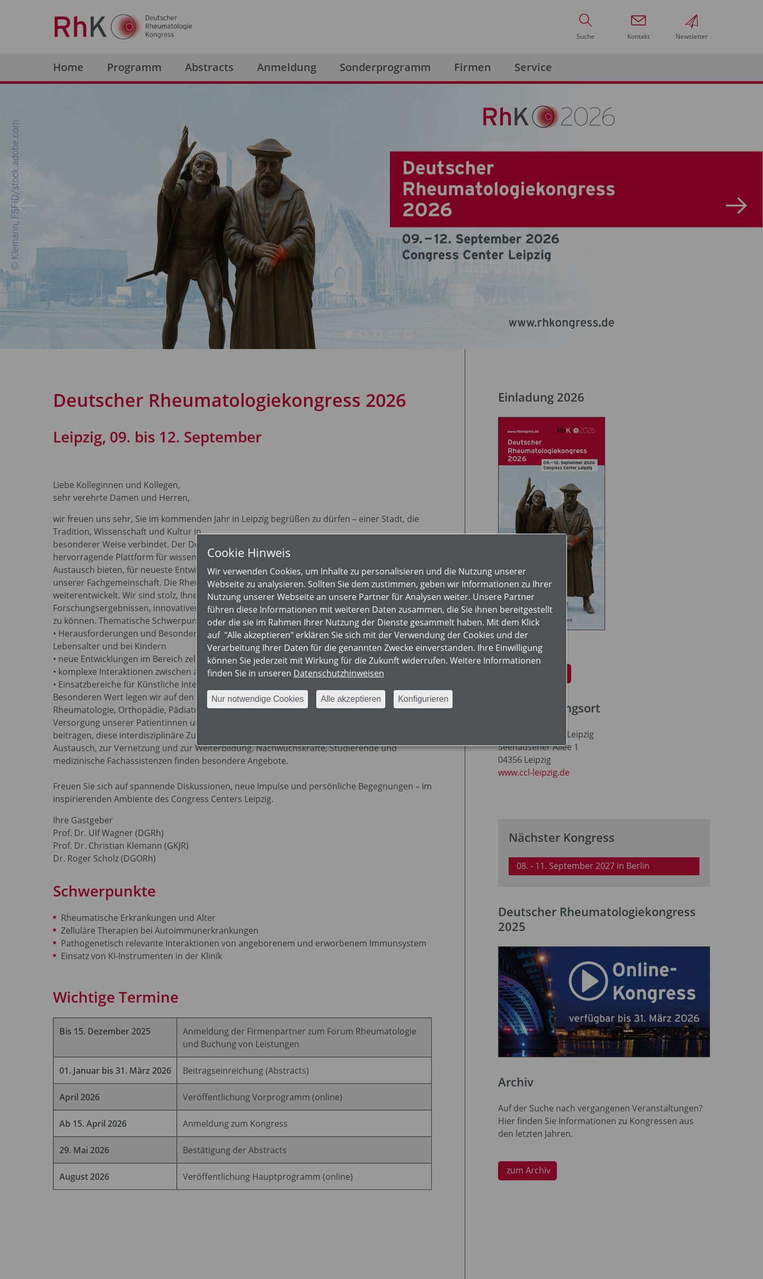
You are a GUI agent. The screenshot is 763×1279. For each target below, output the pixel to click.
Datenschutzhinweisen (339, 673)
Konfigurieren (423, 698)
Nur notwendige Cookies (257, 698)
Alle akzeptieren (351, 698)
